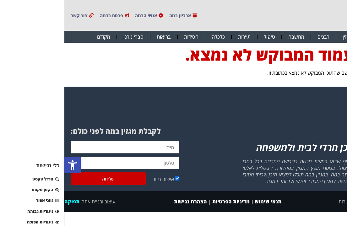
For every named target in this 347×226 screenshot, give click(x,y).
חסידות (127, 36)
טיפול (205, 36)
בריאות (99, 36)
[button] (8, 165)
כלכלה (153, 36)
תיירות (180, 36)
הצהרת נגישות (125, 201)
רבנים (259, 36)
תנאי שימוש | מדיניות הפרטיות (182, 201)
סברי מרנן (69, 36)
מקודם (39, 36)
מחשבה (232, 36)
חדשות (308, 36)
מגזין (283, 36)
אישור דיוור (99, 179)
